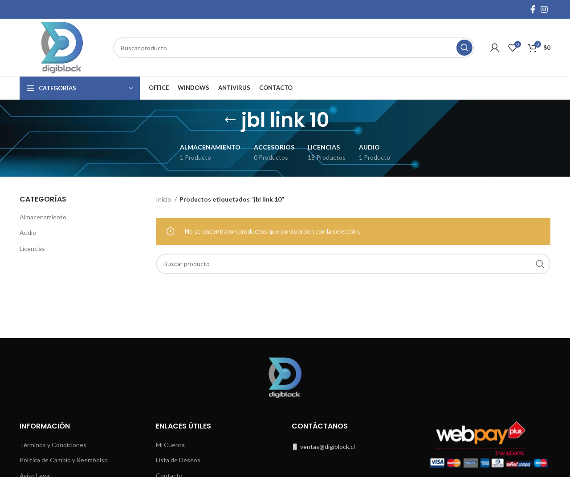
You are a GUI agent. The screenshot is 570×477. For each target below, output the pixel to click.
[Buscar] (294, 47)
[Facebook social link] (533, 9)
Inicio (164, 199)
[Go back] (230, 120)
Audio (28, 232)
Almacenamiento (43, 217)
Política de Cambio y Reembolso (64, 460)
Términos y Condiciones (53, 445)
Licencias (32, 248)
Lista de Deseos (178, 460)
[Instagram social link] (544, 9)
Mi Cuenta (170, 445)
